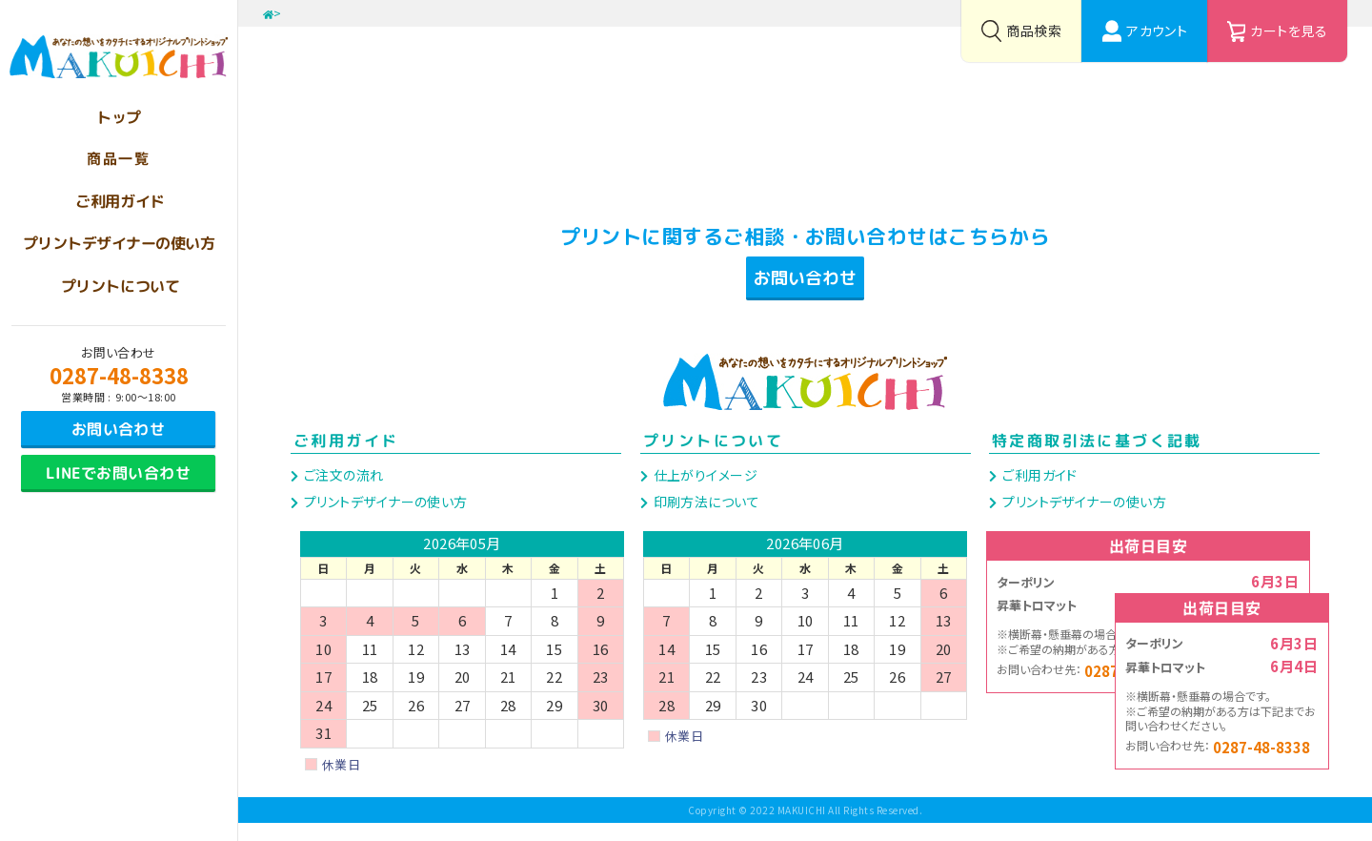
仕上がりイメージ (703, 492)
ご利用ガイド (345, 458)
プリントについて (713, 458)
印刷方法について (704, 518)
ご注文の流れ (341, 492)
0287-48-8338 (119, 374)
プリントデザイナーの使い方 (383, 518)
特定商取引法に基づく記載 (1097, 458)
